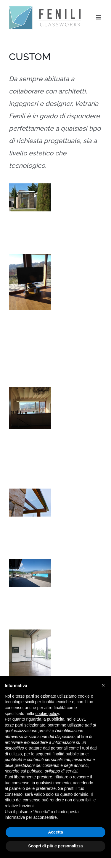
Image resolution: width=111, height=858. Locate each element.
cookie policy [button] (47, 713)
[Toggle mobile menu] (99, 17)
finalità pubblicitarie (70, 754)
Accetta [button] (55, 832)
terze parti (14, 725)
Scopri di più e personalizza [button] (55, 846)
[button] (103, 685)
